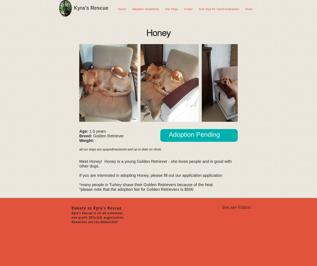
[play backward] (84, 83)
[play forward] (233, 83)
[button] (108, 83)
